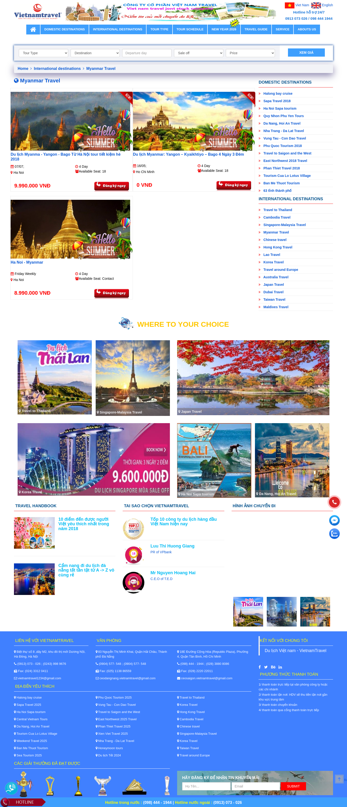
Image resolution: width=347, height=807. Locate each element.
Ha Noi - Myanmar (27, 262)
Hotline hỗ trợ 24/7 (309, 12)
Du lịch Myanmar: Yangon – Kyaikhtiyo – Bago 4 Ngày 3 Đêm (188, 154)
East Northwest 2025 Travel (116, 719)
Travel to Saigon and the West (285, 153)
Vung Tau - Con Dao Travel (282, 138)
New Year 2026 (224, 28)
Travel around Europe (278, 270)
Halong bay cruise (275, 93)
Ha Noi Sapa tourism (277, 108)
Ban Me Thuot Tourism (279, 183)
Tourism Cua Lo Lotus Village (285, 176)
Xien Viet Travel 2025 (112, 733)
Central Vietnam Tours (30, 719)
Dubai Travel (271, 292)
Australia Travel (273, 277)
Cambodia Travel (274, 217)
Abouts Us (307, 29)
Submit (293, 786)
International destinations (117, 29)
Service (282, 29)
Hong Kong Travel (275, 247)
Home (25, 69)
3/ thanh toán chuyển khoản (278, 705)
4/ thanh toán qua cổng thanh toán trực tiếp (289, 710)
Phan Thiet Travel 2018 (279, 168)
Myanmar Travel (274, 232)
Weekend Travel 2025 (30, 741)
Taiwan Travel (272, 299)
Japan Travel (271, 285)
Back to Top (345, 780)
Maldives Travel (273, 307)
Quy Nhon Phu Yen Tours (281, 116)
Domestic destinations (64, 29)
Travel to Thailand (275, 210)
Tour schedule (190, 29)
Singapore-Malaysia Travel (282, 225)
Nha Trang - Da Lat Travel (281, 131)
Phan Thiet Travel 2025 (113, 726)
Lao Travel (269, 255)
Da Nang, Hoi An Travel (279, 123)
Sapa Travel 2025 (27, 705)
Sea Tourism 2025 (28, 755)
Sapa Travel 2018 (275, 101)
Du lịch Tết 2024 (108, 755)
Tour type (159, 29)
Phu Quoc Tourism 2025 (114, 697)
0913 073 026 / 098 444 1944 (309, 18)
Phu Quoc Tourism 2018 (280, 146)
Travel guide (256, 29)
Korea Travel (271, 262)
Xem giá (306, 52)
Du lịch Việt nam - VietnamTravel (295, 650)
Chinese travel (273, 240)
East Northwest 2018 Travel (283, 161)
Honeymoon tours (109, 748)
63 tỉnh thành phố (275, 191)
